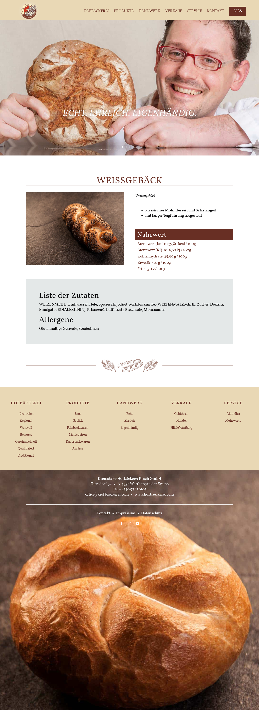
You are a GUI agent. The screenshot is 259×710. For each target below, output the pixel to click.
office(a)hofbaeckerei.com (107, 494)
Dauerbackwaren (78, 441)
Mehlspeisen (78, 434)
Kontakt (215, 11)
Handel (181, 420)
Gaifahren (181, 414)
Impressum (125, 513)
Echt (129, 414)
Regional (26, 420)
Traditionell (26, 455)
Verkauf (173, 11)
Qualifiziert (26, 448)
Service (194, 11)
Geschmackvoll (26, 441)
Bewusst (26, 434)
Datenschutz (151, 513)
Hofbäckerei (96, 11)
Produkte (123, 11)
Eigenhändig (130, 427)
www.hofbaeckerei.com (154, 494)
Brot (78, 414)
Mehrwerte (233, 420)
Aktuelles (233, 414)
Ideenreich (26, 414)
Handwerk (149, 11)
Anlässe (77, 448)
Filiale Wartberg (181, 427)
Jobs (238, 11)
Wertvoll (26, 427)
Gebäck (78, 420)
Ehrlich (129, 420)
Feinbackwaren (77, 427)
